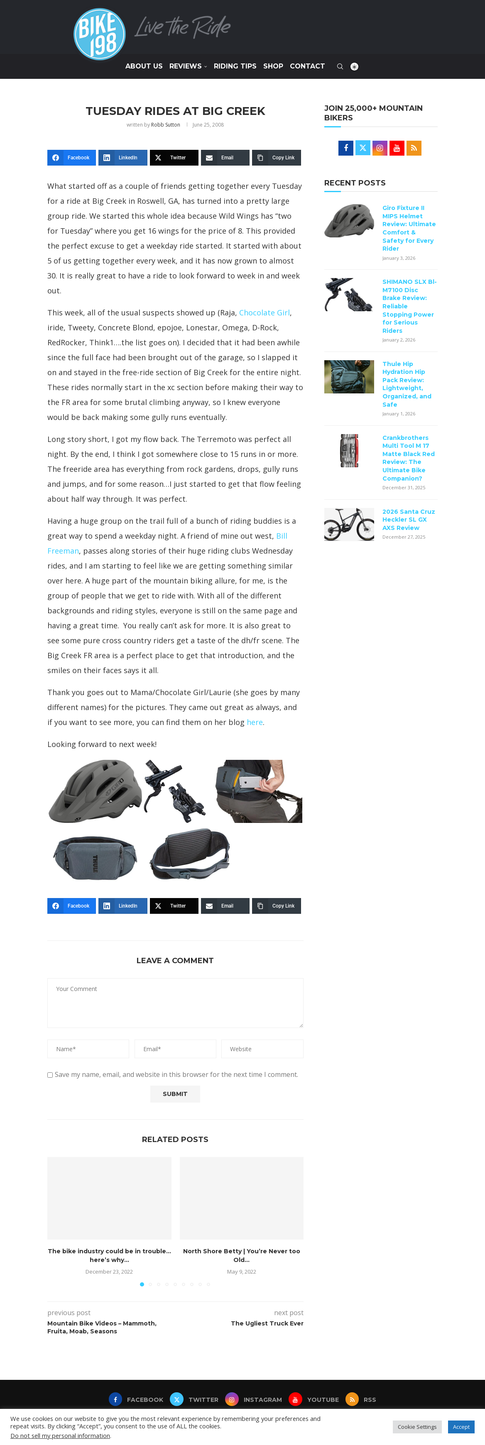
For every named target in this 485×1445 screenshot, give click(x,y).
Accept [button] (461, 1426)
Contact (307, 66)
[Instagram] (254, 1399)
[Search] (340, 66)
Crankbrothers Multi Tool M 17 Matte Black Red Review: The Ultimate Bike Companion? (408, 458)
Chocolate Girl (264, 312)
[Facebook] (71, 158)
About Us (144, 66)
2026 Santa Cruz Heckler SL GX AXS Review (408, 520)
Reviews (185, 66)
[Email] (225, 158)
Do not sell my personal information (60, 1435)
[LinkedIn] (122, 158)
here (255, 722)
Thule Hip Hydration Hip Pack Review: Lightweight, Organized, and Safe (406, 384)
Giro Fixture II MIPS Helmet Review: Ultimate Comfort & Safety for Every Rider (409, 228)
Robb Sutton (165, 124)
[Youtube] (315, 1399)
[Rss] (364, 1399)
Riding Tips (235, 66)
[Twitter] (174, 158)
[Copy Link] (276, 158)
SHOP (273, 66)
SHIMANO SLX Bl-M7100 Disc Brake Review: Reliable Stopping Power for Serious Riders (409, 306)
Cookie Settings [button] (417, 1426)
